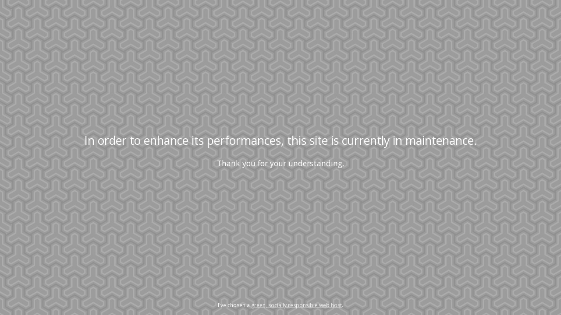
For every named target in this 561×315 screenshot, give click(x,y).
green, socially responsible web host (296, 305)
